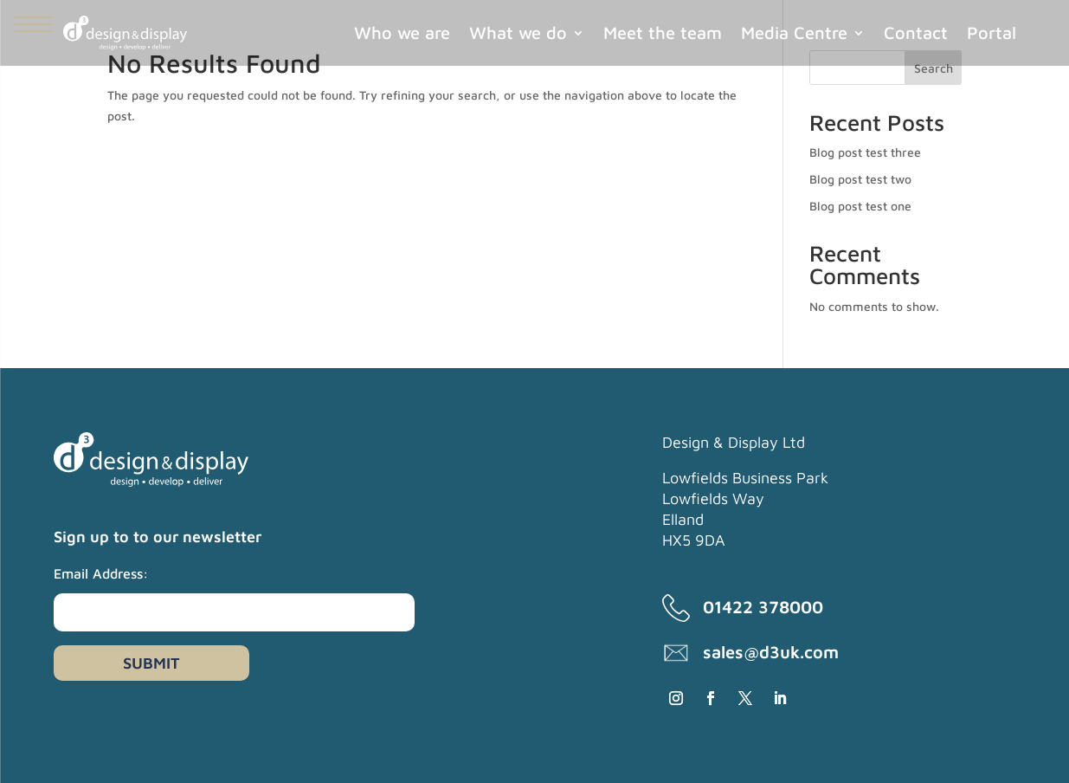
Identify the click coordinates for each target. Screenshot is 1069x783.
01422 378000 (763, 607)
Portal (991, 32)
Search (933, 68)
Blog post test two (860, 178)
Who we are (402, 32)
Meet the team (662, 32)
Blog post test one (860, 205)
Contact (916, 32)
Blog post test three (865, 152)
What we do (518, 32)
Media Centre (794, 32)
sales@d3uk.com (771, 652)
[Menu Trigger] (34, 24)
